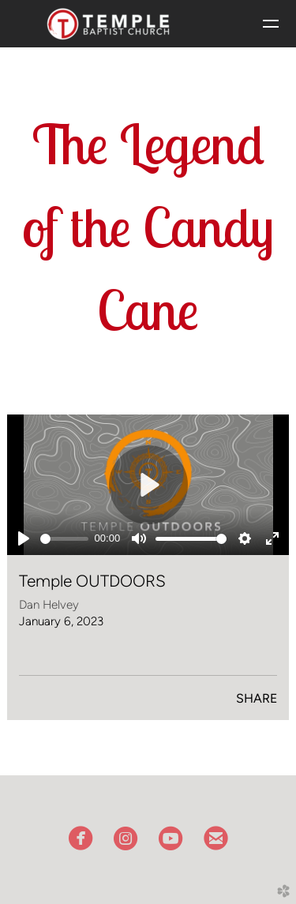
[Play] (23, 538)
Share (256, 698)
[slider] (64, 538)
